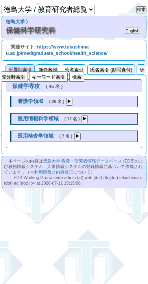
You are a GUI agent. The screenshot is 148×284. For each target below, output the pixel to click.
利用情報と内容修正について (62, 172)
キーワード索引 (48, 77)
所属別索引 (20, 70)
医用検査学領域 (36, 136)
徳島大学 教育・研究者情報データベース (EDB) (89, 161)
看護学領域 (30, 101)
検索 (76, 77)
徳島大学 (15, 21)
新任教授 (48, 70)
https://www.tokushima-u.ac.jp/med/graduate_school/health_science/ (56, 50)
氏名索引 (74, 70)
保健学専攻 (26, 86)
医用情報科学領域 (38, 118)
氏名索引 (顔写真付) (111, 70)
